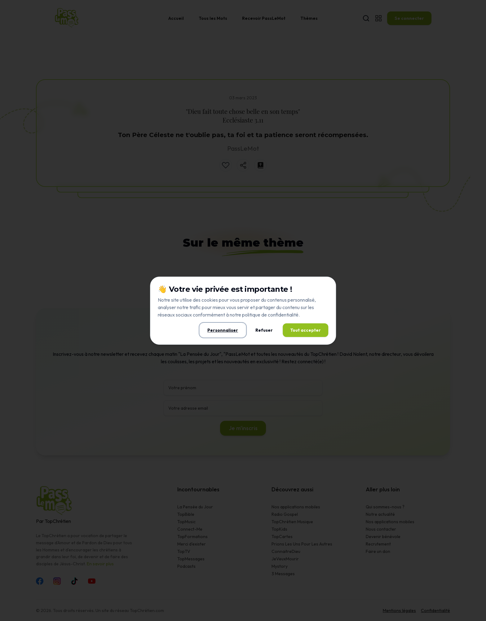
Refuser (264, 330)
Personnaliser (222, 330)
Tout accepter (305, 330)
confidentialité (283, 315)
